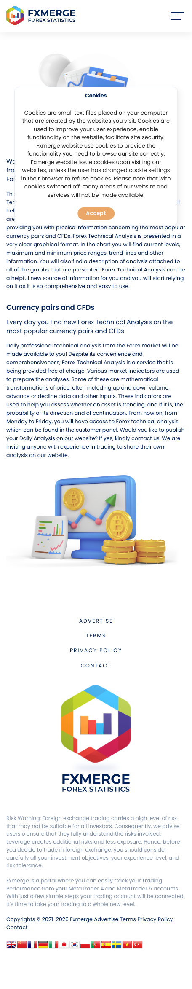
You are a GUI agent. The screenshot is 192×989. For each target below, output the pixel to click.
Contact (95, 665)
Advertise (96, 621)
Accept (96, 213)
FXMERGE (42, 15)
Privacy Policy (96, 650)
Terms (96, 636)
